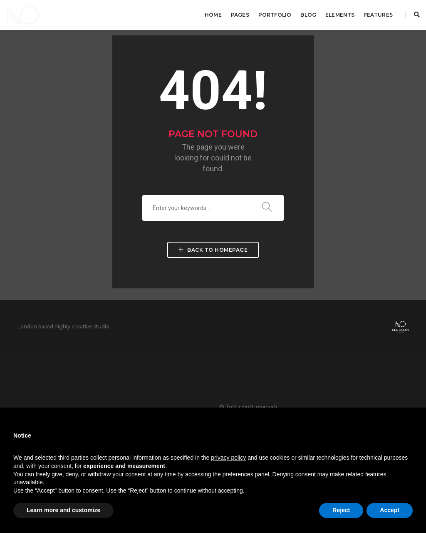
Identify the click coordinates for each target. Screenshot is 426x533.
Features (378, 15)
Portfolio (275, 15)
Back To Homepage (213, 250)
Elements (339, 15)
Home (213, 15)
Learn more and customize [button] (63, 510)
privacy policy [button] (228, 457)
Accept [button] (389, 510)
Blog (308, 15)
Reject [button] (341, 510)
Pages (240, 15)
